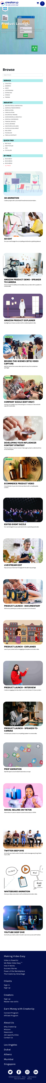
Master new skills (11, 1002)
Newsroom (8, 1032)
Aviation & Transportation (12, 108)
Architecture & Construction (13, 105)
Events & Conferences (11, 119)
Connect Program (11, 1013)
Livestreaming (9, 90)
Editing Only (8, 92)
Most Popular (9, 145)
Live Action (8, 83)
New (6, 148)
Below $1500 (8, 163)
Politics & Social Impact (12, 128)
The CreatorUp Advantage (14, 974)
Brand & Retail (9, 110)
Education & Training (11, 114)
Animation (8, 86)
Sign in (7, 985)
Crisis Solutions (9, 112)
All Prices (8, 165)
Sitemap (29, 1078)
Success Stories (10, 968)
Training (7, 97)
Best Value (8, 143)
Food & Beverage (10, 123)
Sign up (7, 988)
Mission (7, 1029)
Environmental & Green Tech (13, 117)
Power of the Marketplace (14, 971)
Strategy (7, 95)
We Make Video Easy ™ (13, 963)
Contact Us (8, 1038)
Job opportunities (11, 1035)
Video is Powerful (11, 960)
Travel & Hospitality (10, 135)
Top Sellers (8, 150)
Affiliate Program (11, 1016)
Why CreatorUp (10, 1027)
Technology (8, 133)
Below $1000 (8, 161)
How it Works (9, 966)
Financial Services (10, 121)
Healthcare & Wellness (12, 126)
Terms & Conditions (19, 1078)
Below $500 (8, 158)
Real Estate (8, 130)
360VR (6, 88)
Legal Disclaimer (32, 1077)
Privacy (24, 1077)
